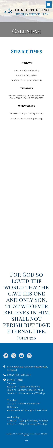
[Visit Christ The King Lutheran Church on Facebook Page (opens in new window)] (5, 355)
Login (26, 440)
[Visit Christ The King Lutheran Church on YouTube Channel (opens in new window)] (21, 355)
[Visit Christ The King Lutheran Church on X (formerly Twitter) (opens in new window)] (13, 355)
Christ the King (32, 9)
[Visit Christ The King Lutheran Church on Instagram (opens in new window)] (29, 355)
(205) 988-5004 (23, 374)
